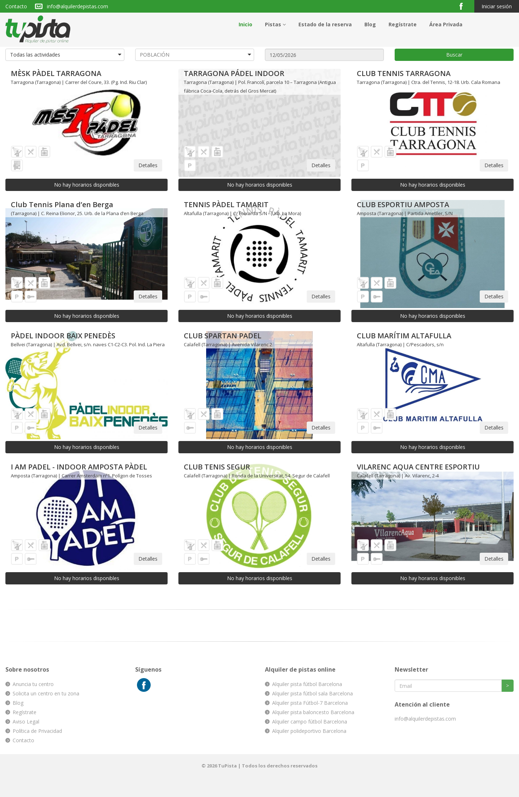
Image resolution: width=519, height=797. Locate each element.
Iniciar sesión (497, 6)
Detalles (148, 165)
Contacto (16, 6)
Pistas (275, 24)
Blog (370, 24)
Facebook (464, 5)
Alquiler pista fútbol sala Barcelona (312, 693)
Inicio (245, 24)
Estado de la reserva (325, 24)
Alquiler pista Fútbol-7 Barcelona (310, 702)
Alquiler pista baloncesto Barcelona (313, 712)
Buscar (454, 54)
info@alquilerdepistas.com (77, 6)
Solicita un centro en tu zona (46, 693)
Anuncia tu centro (33, 684)
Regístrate (403, 24)
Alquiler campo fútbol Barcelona (309, 721)
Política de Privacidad (37, 730)
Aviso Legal (26, 721)
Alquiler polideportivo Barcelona (309, 730)
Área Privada (445, 24)
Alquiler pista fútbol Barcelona (307, 684)
